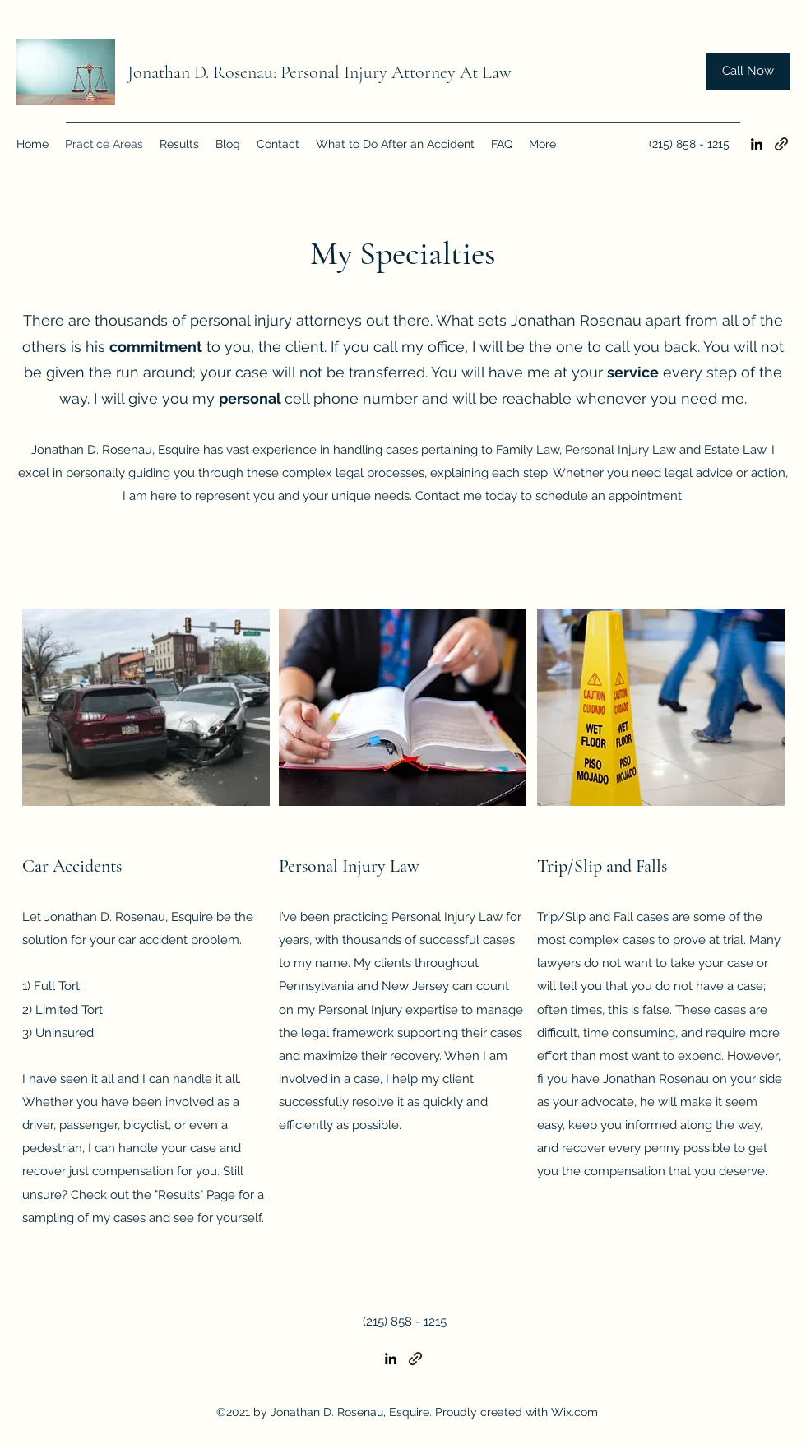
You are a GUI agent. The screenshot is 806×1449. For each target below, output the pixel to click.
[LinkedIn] (756, 144)
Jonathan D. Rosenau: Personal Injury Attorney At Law (319, 72)
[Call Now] (748, 71)
